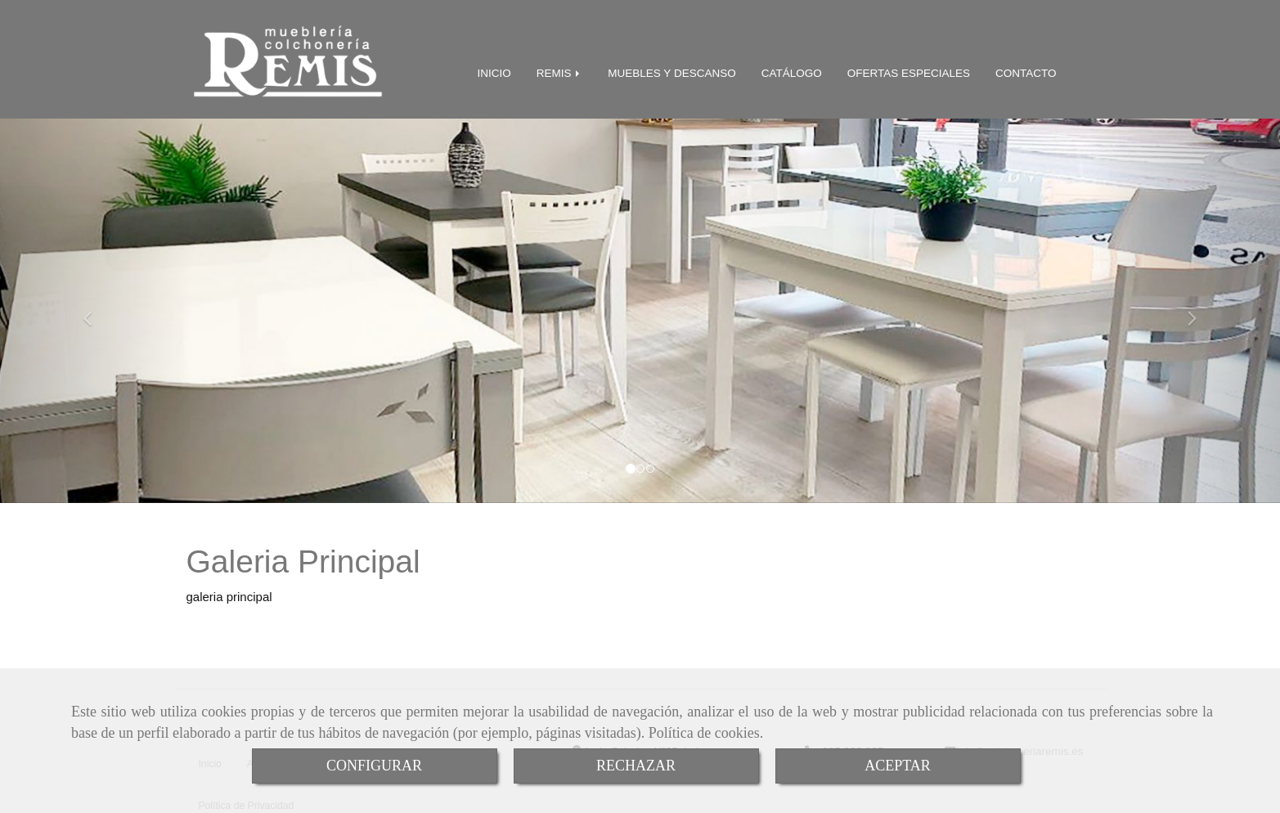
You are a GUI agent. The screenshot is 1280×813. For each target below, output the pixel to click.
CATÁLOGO (791, 70)
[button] (96, 307)
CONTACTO (1026, 70)
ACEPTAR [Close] (898, 765)
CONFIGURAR (374, 765)
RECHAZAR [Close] (636, 765)
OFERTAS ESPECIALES (908, 70)
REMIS (560, 70)
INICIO (494, 70)
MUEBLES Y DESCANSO (671, 70)
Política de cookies (704, 733)
